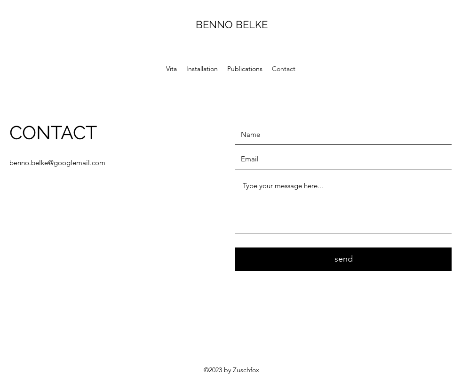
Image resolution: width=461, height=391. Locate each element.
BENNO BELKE (232, 24)
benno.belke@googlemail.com (57, 162)
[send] (343, 259)
